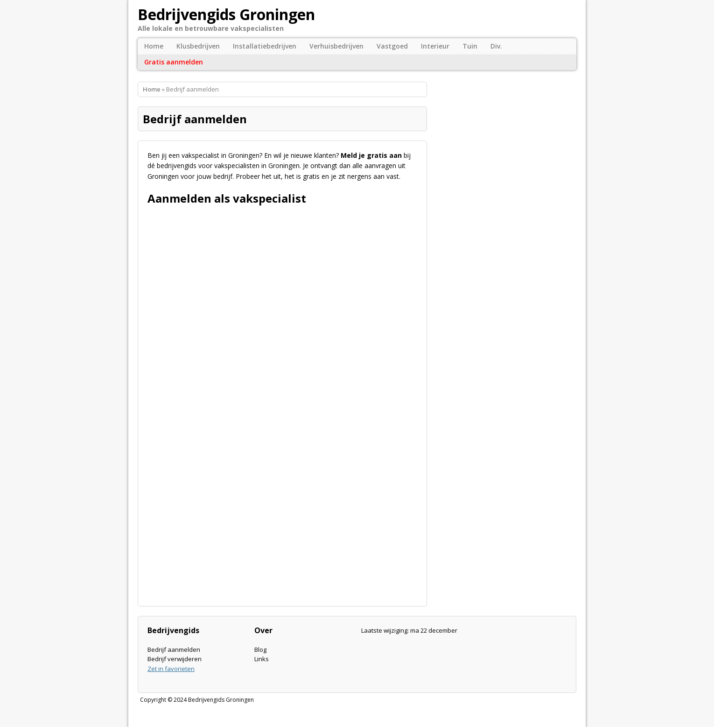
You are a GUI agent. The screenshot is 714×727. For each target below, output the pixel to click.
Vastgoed (392, 46)
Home (153, 46)
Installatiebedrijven (264, 46)
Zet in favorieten (171, 668)
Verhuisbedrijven (336, 46)
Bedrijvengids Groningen (221, 700)
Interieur (435, 46)
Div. (496, 46)
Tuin (469, 46)
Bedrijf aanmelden (173, 649)
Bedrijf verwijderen (174, 659)
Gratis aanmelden (173, 61)
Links (261, 659)
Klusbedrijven (198, 46)
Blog (260, 649)
